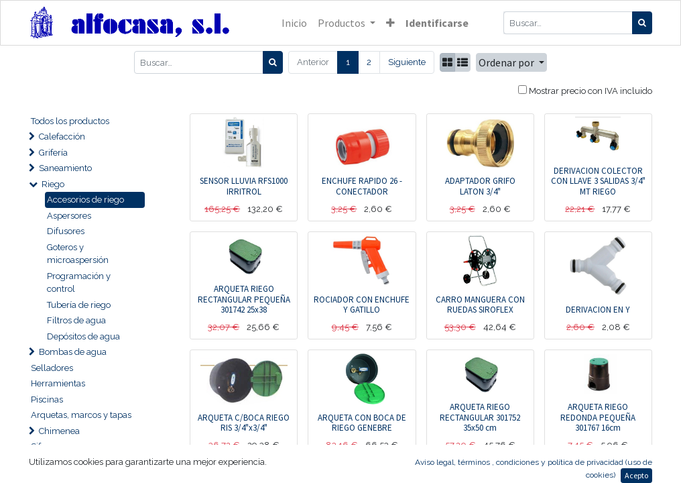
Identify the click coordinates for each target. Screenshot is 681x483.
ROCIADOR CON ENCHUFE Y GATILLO (362, 305)
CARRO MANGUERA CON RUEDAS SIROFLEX (480, 305)
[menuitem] (294, 22)
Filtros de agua (76, 320)
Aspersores (69, 216)
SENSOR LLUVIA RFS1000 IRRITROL (244, 186)
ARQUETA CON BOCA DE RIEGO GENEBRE (362, 423)
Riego (53, 184)
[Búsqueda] (642, 22)
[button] (390, 22)
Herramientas (58, 383)
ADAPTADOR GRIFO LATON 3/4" (480, 186)
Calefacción (62, 136)
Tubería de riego (79, 305)
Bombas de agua (73, 352)
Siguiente (407, 62)
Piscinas (47, 399)
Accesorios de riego (85, 200)
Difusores (65, 231)
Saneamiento (65, 168)
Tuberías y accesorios (81, 463)
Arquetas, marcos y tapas (81, 415)
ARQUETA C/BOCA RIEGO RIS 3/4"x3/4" (244, 423)
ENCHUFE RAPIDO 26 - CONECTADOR (362, 186)
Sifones (45, 446)
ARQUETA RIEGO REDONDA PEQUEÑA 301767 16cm (597, 417)
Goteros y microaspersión (78, 254)
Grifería (53, 153)
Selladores (52, 368)
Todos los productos (70, 121)
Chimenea (59, 431)
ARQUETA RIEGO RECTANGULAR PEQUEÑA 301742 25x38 (244, 299)
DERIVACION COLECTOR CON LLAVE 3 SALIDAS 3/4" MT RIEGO (598, 181)
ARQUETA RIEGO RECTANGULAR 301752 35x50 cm (480, 417)
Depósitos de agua (83, 336)
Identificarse (437, 23)
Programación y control (79, 282)
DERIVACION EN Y (598, 309)
